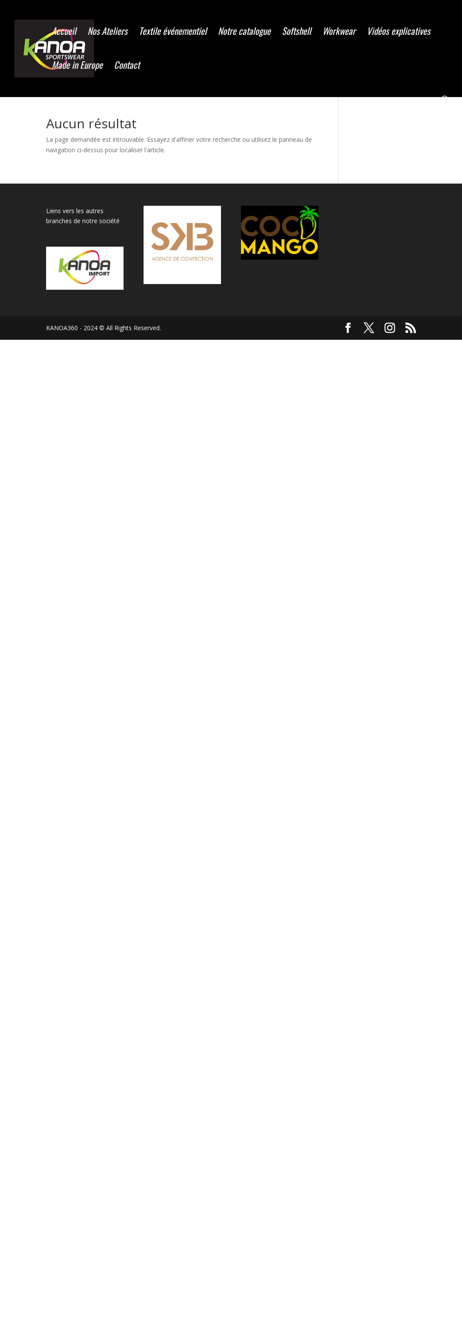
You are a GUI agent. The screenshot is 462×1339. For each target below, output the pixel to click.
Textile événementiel (173, 32)
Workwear (338, 32)
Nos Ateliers (107, 32)
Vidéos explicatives (398, 32)
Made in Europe (77, 66)
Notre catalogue (244, 32)
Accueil (64, 32)
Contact (127, 66)
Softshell (296, 32)
